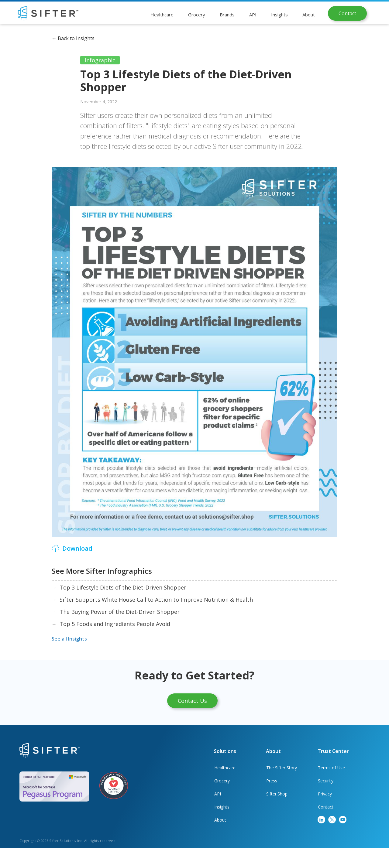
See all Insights (69, 638)
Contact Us (192, 700)
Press (271, 781)
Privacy (325, 794)
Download (77, 548)
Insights (221, 807)
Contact (347, 13)
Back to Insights (73, 38)
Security (325, 781)
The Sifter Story (281, 768)
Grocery (222, 781)
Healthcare (225, 768)
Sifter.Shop (276, 794)
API (217, 794)
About (220, 820)
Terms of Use (331, 768)
